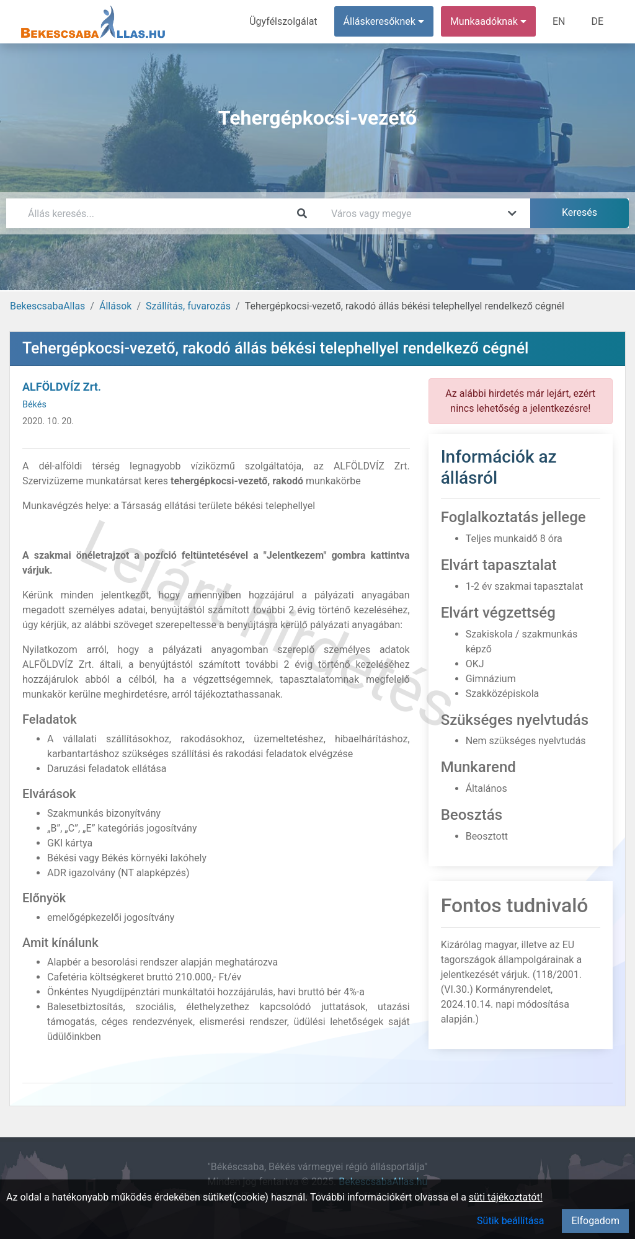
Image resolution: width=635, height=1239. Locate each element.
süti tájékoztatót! (506, 1197)
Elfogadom (595, 1221)
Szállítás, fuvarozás (188, 306)
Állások (115, 306)
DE (597, 21)
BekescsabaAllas (47, 306)
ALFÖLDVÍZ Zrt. (61, 386)
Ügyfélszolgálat (283, 21)
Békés (34, 404)
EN (559, 21)
